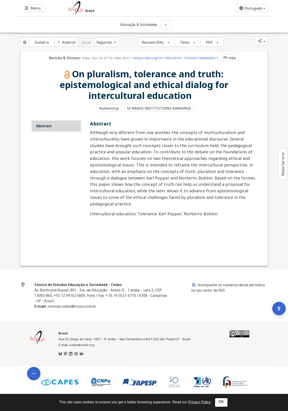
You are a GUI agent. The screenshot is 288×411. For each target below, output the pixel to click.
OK (221, 402)
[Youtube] (81, 354)
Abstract (44, 126)
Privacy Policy (199, 402)
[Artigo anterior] (66, 42)
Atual (86, 42)
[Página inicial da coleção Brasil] (37, 343)
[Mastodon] (65, 354)
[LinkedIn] (70, 354)
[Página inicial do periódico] (24, 42)
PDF (209, 42)
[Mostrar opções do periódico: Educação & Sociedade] (166, 24)
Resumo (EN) (153, 42)
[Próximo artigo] (106, 42)
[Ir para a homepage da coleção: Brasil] (122, 8)
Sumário (42, 42)
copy (229, 57)
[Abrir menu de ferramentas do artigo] (33, 375)
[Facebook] (76, 354)
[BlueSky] (60, 354)
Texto (185, 42)
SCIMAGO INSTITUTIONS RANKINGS (159, 108)
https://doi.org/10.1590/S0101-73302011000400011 (175, 58)
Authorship (109, 108)
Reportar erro (282, 164)
